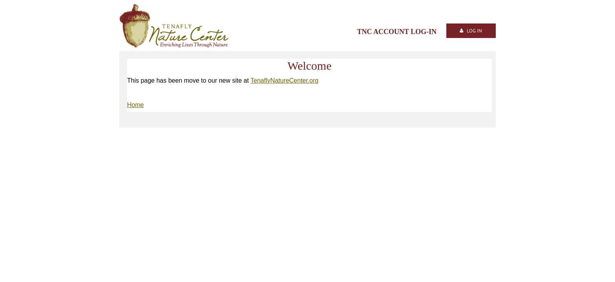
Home (135, 104)
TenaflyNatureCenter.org (284, 80)
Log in (474, 30)
